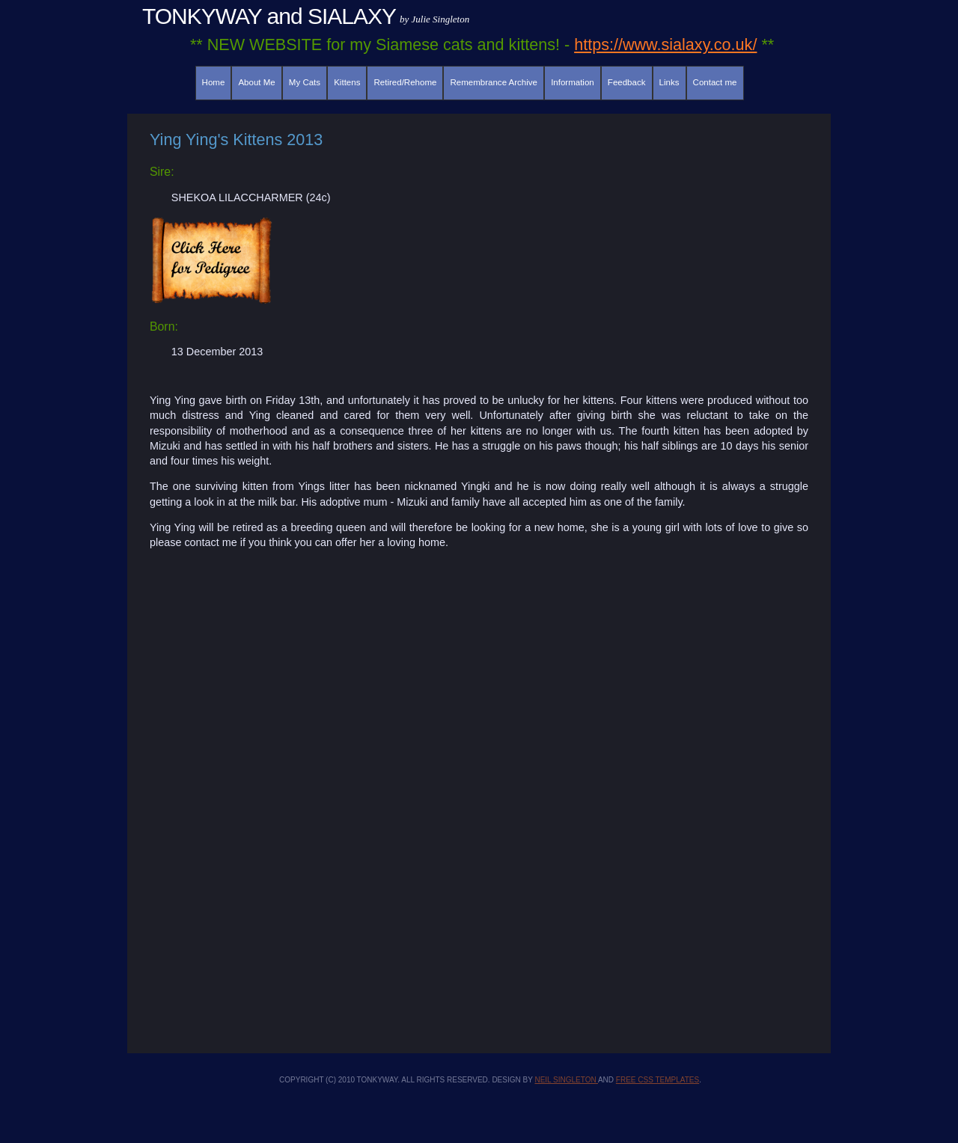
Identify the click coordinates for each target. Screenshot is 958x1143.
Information (572, 82)
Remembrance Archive (494, 82)
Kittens (347, 82)
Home (213, 82)
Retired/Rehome (405, 82)
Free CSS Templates (657, 1080)
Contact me (715, 82)
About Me (256, 82)
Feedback (627, 82)
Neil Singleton (565, 1080)
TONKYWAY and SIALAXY (269, 16)
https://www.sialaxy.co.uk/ (665, 44)
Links (669, 82)
